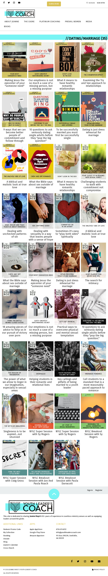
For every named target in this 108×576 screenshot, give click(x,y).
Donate (91, 3)
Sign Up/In (101, 3)
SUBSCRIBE (54, 4)
